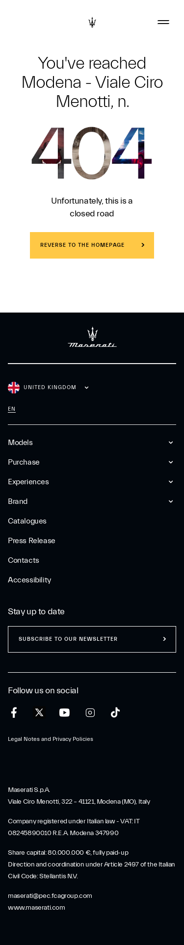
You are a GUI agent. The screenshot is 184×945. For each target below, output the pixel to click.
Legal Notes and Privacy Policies (50, 738)
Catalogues (27, 521)
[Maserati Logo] (92, 22)
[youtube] (64, 713)
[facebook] (14, 713)
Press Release (31, 540)
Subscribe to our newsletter (68, 639)
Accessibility (29, 580)
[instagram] (90, 712)
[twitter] (39, 713)
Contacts (23, 560)
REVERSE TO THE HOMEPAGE (82, 245)
